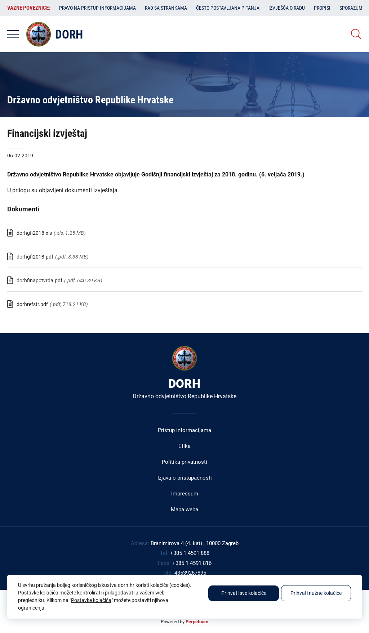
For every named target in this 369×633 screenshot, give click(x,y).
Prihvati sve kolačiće (243, 593)
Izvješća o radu (286, 8)
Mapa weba (184, 509)
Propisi (322, 8)
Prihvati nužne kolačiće (316, 593)
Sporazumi (351, 8)
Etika (184, 446)
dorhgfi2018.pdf (35, 257)
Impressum (184, 493)
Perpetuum (197, 621)
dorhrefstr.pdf (32, 304)
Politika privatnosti (184, 462)
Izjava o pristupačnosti (184, 478)
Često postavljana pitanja (227, 8)
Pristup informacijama (184, 430)
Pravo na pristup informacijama (97, 8)
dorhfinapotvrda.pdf (39, 280)
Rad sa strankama (166, 8)
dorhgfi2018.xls (34, 233)
